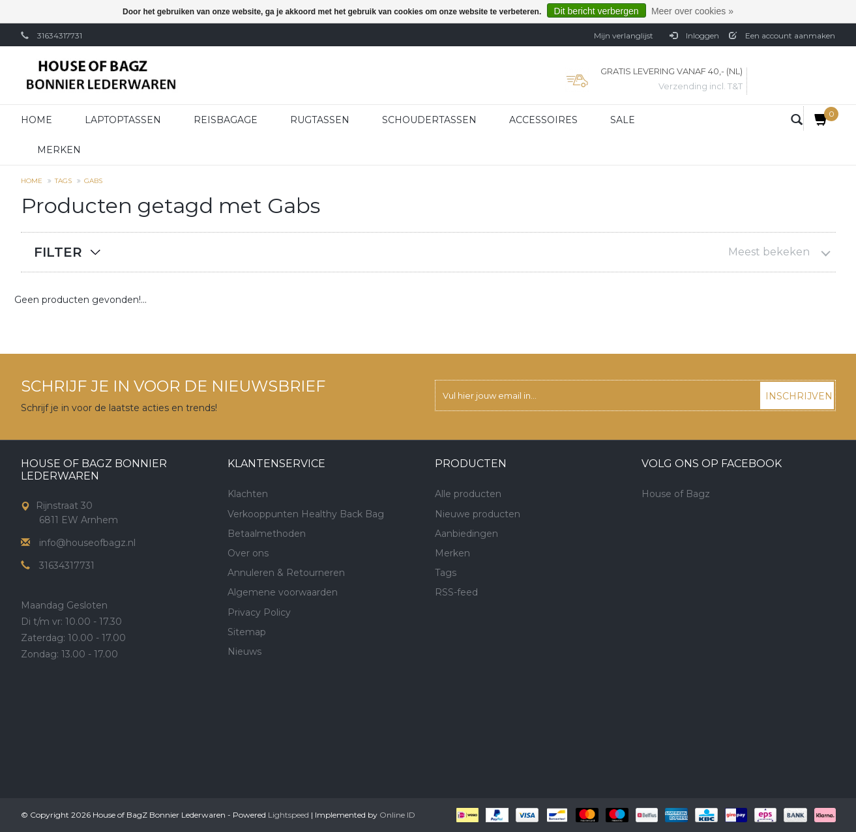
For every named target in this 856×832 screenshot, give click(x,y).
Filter (58, 252)
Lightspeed (288, 815)
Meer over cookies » (692, 11)
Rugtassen (319, 120)
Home (36, 120)
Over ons (248, 553)
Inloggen (694, 35)
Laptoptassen (123, 120)
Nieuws (244, 651)
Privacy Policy (259, 612)
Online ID (397, 815)
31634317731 (59, 35)
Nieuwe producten (477, 514)
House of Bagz (676, 494)
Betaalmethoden (267, 533)
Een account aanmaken (782, 35)
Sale (622, 120)
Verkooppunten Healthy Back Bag (306, 514)
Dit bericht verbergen (596, 11)
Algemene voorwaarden (283, 592)
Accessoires (543, 120)
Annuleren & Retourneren (286, 573)
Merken (59, 150)
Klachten (248, 494)
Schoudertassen (429, 120)
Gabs (93, 181)
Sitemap (247, 632)
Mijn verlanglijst (623, 35)
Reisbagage (226, 120)
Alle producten (468, 494)
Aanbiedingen (466, 533)
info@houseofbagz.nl (87, 543)
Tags (63, 181)
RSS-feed (456, 592)
